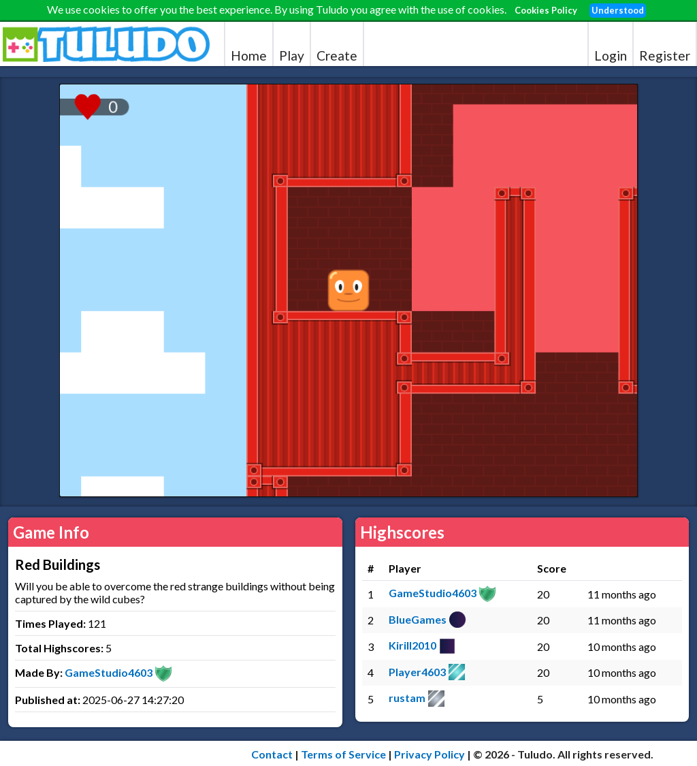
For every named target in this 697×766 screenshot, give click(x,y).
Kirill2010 (412, 645)
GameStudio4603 (108, 672)
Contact (272, 754)
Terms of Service (343, 754)
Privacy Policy (429, 754)
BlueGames (418, 619)
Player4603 (417, 671)
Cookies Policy (546, 10)
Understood (617, 10)
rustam (407, 697)
